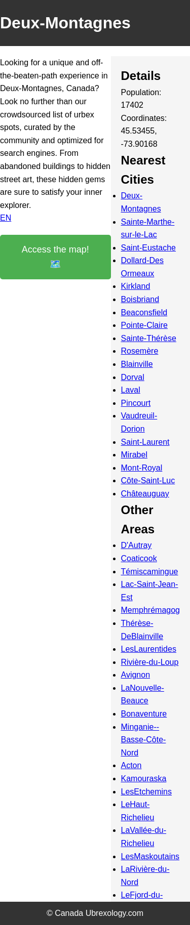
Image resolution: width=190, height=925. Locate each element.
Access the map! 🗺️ (55, 256)
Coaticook (139, 558)
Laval (130, 390)
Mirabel (134, 454)
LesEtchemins (146, 791)
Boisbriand (140, 299)
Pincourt (136, 403)
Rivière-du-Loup (150, 662)
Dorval (132, 377)
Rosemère (140, 351)
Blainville (137, 364)
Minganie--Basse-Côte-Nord (143, 740)
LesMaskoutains (150, 856)
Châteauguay (145, 493)
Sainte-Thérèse (148, 338)
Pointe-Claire (144, 325)
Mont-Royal (142, 468)
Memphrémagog (150, 610)
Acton (131, 765)
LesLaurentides (148, 649)
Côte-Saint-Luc (148, 480)
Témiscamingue (149, 571)
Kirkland (135, 286)
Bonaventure (144, 713)
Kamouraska (144, 778)
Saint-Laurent (145, 442)
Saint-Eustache (148, 247)
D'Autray (136, 545)
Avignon (135, 674)
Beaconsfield (144, 312)
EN (5, 218)
